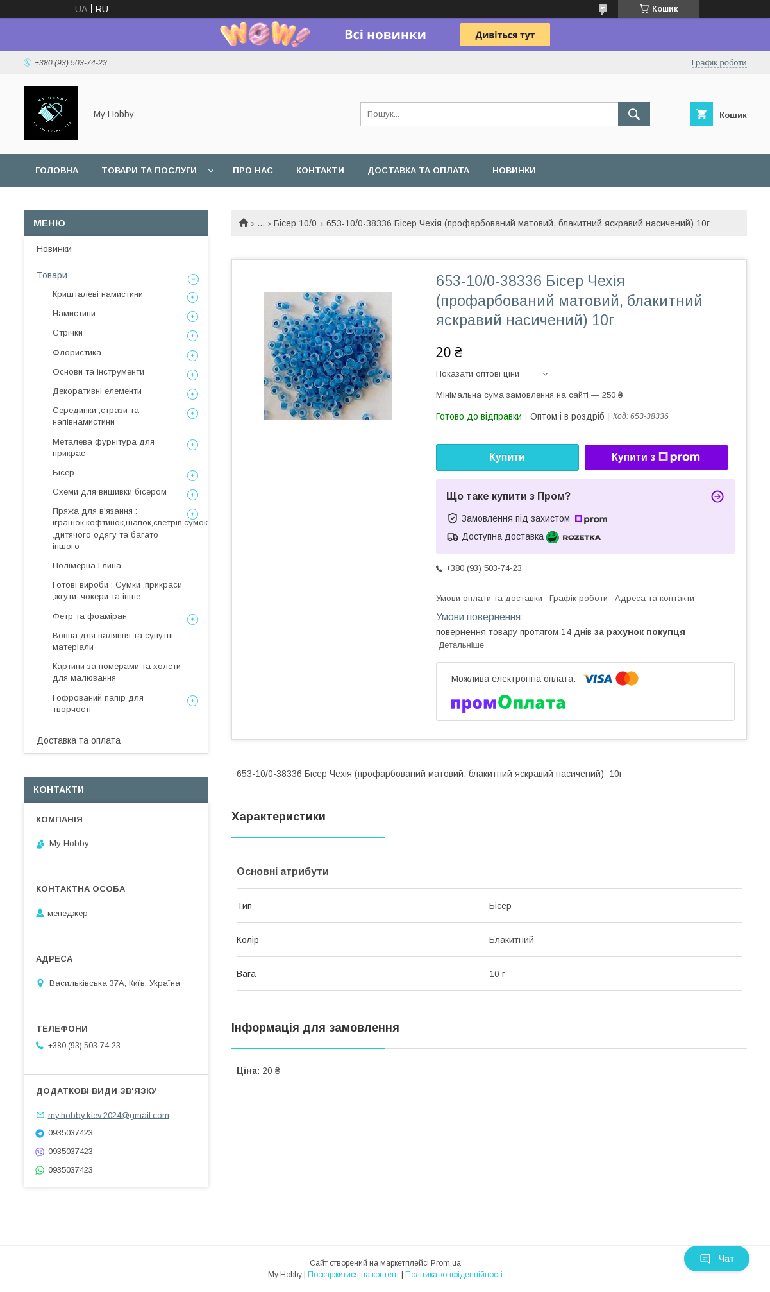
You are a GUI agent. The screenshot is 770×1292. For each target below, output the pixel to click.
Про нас (253, 170)
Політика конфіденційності (454, 1274)
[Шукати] (634, 114)
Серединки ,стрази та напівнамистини (96, 416)
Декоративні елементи (97, 391)
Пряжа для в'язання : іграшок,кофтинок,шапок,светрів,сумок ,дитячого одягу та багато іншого (130, 528)
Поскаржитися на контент (353, 1274)
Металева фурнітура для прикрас (104, 447)
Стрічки (68, 332)
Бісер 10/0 (295, 223)
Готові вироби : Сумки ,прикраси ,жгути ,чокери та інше (117, 590)
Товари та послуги (149, 170)
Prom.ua (446, 1263)
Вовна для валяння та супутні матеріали (113, 641)
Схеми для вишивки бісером (110, 492)
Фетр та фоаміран (90, 616)
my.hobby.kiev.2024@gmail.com (108, 1114)
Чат (716, 1258)
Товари (52, 275)
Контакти (320, 170)
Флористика (77, 352)
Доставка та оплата (418, 170)
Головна (56, 170)
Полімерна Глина (87, 565)
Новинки (514, 170)
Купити (507, 457)
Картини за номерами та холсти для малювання (117, 672)
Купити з (656, 457)
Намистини (74, 313)
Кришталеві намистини (98, 294)
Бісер (63, 472)
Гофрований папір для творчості (98, 703)
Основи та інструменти (98, 372)
